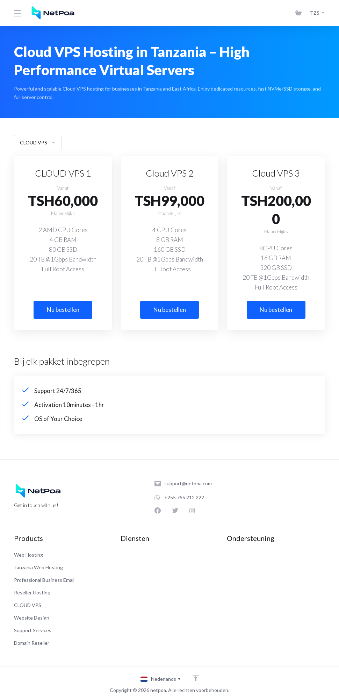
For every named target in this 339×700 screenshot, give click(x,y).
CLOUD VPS (38, 142)
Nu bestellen (63, 309)
